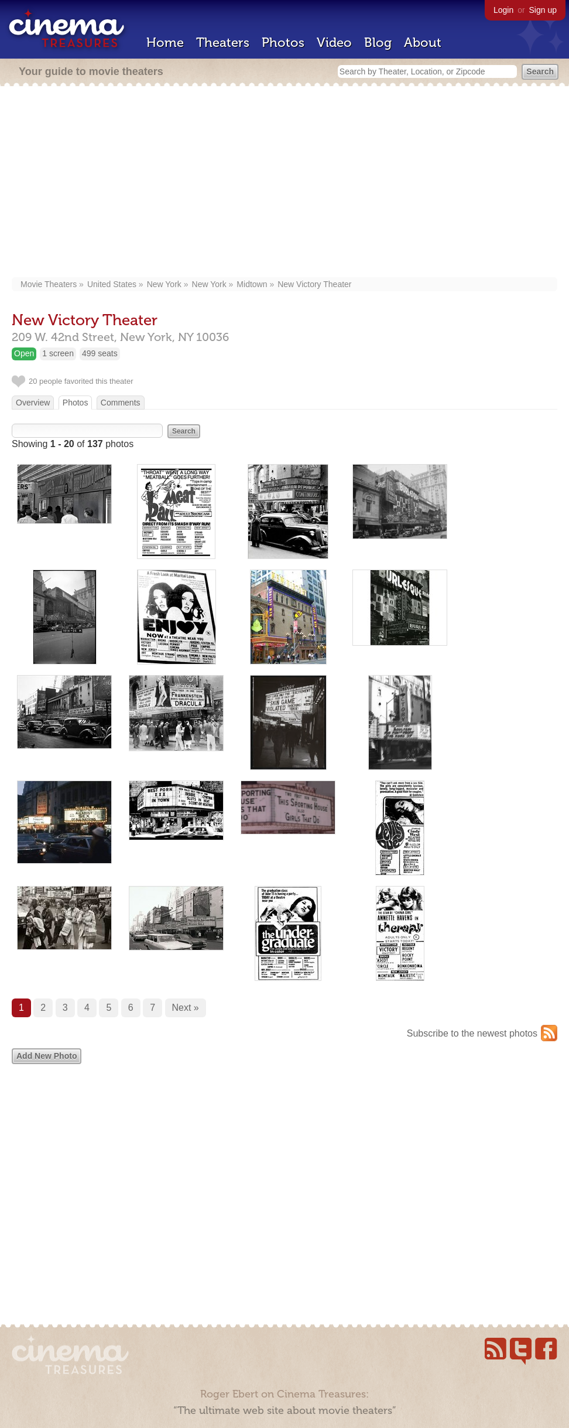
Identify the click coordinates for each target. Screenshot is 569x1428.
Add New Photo (46, 1056)
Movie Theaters (48, 284)
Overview (33, 402)
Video (334, 42)
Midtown (251, 284)
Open (24, 353)
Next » (185, 1008)
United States (111, 284)
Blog (378, 42)
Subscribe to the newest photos (472, 1033)
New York (164, 284)
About (422, 42)
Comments (120, 402)
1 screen (58, 353)
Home (165, 42)
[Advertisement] (285, 183)
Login (503, 10)
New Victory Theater (314, 284)
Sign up (543, 10)
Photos (283, 42)
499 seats (100, 353)
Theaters (222, 42)
